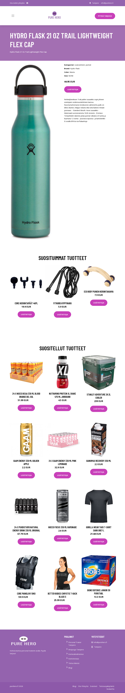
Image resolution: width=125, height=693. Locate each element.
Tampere (95, 3)
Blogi (70, 668)
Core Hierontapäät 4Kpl (26, 303)
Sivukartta (110, 689)
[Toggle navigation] (13, 16)
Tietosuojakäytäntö (106, 686)
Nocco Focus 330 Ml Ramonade (62, 527)
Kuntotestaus (73, 659)
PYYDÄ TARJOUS (105, 16)
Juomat (88, 65)
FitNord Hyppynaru (62, 303)
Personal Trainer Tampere (74, 643)
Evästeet (93, 686)
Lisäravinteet (80, 65)
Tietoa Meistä (73, 663)
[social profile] (27, 3)
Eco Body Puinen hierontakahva (98, 291)
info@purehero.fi (107, 3)
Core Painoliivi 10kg (26, 593)
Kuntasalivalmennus (76, 654)
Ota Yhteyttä (83, 686)
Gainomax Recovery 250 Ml (98, 460)
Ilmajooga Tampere (76, 649)
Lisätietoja (72, 89)
